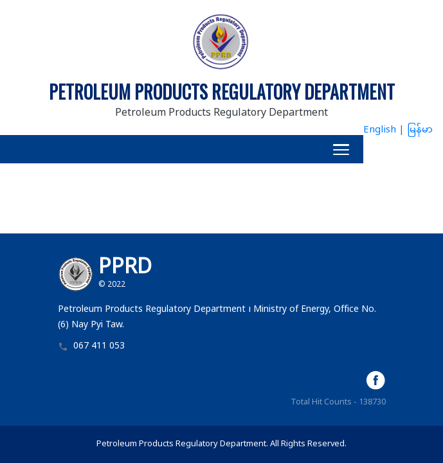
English (379, 130)
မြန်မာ (420, 130)
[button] (182, 149)
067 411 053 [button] (99, 347)
